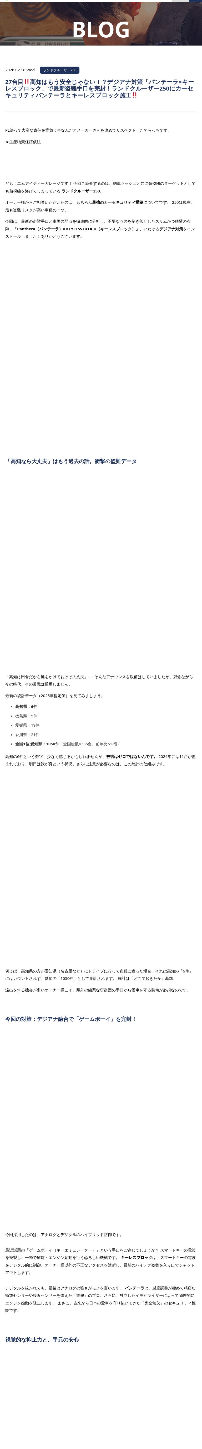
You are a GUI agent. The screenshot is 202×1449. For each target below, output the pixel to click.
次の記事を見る (177, 1140)
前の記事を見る (24, 1108)
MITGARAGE (94, 1439)
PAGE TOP (178, 1351)
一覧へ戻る (101, 1124)
